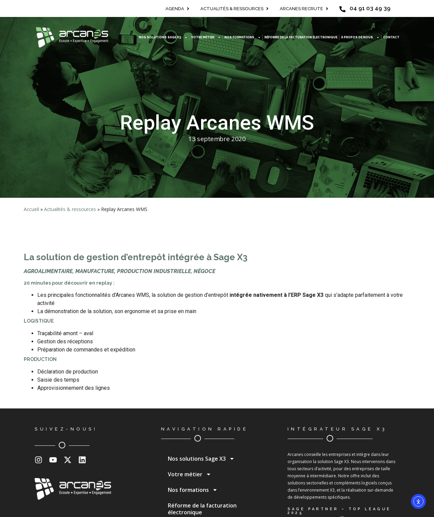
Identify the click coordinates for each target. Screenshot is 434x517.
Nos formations (242, 37)
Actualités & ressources (70, 209)
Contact (391, 37)
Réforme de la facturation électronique (300, 37)
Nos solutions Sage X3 (163, 37)
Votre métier (206, 37)
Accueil (31, 209)
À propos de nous (360, 37)
